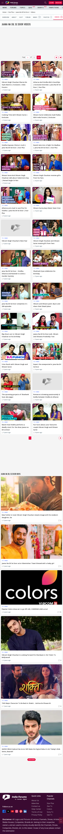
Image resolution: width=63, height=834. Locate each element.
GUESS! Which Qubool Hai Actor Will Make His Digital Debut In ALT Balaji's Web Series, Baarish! (31, 750)
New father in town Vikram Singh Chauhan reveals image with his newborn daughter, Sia (30, 516)
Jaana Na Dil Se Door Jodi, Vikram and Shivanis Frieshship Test (45, 335)
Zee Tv (49, 806)
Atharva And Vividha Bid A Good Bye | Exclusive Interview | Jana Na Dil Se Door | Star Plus (47, 84)
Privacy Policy (37, 815)
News (5, 8)
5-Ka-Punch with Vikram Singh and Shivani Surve (15, 365)
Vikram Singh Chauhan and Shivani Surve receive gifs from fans (46, 242)
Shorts (41, 8)
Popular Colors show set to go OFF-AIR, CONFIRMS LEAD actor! (25, 609)
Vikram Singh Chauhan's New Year (14, 241)
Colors (49, 809)
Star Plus (50, 803)
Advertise (35, 803)
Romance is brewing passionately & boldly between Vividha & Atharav (46, 395)
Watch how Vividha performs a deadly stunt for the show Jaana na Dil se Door (15, 427)
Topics (22, 8)
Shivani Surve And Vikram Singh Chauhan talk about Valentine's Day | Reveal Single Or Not (15, 177)
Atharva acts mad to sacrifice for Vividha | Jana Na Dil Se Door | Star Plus (15, 210)
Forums (13, 8)
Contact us (36, 806)
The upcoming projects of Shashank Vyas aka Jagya (15, 395)
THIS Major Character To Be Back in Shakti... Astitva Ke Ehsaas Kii (26, 703)
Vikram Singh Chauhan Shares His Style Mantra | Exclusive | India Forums (14, 84)
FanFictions (54, 8)
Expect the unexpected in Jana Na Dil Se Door (47, 365)
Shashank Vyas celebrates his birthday (44, 272)
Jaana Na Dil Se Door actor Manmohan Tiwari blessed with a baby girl (28, 563)
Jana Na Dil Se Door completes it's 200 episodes (14, 305)
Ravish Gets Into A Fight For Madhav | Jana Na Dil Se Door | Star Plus (46, 146)
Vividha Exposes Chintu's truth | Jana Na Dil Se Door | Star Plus (14, 146)
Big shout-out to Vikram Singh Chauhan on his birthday (13, 335)
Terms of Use (37, 812)
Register (58, 3)
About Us (35, 800)
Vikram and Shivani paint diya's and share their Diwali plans (46, 305)
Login (52, 3)
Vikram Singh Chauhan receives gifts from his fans (47, 176)
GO (39, 57)
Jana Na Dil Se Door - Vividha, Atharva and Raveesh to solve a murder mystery (13, 273)
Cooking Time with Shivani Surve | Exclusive (14, 116)
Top (61, 820)
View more (31, 759)
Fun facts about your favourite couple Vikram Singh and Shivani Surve (45, 427)
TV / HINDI (5, 79)
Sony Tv (50, 812)
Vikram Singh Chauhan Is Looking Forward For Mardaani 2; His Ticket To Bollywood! (29, 656)
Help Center (36, 809)
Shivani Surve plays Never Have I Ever (47, 208)
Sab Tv (49, 815)
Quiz (30, 8)
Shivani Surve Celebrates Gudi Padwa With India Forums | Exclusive (47, 116)
